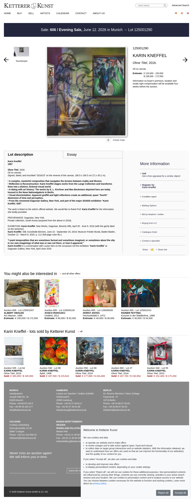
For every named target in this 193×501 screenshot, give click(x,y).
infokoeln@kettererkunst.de (22, 438)
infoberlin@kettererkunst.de (116, 410)
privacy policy (99, 483)
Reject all (163, 492)
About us (99, 13)
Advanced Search (180, 5)
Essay (72, 154)
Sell (31, 13)
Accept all (180, 492)
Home (7, 13)
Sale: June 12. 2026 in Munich (82, 30)
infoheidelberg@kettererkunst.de (72, 441)
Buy (19, 13)
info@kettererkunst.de (20, 410)
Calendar (62, 13)
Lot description (20, 154)
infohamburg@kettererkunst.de (71, 410)
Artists (45, 13)
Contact (80, 13)
